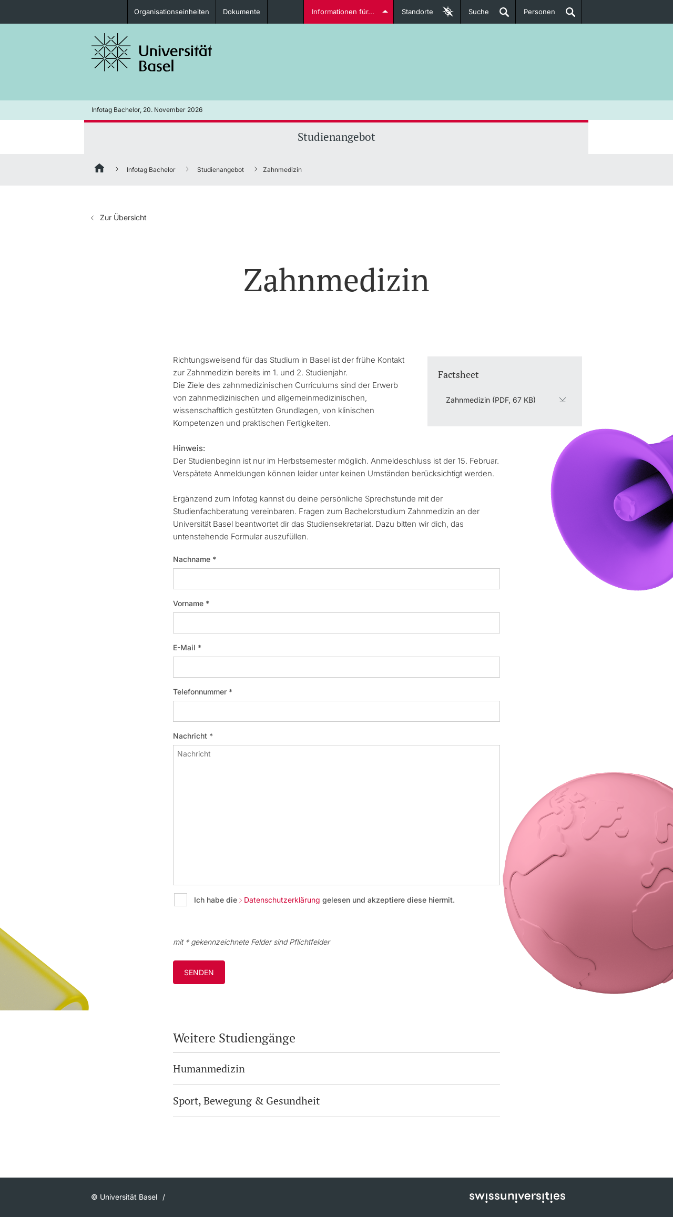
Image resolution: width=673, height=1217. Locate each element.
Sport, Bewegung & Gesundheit (246, 1100)
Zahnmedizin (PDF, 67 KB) (491, 399)
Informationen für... (343, 11)
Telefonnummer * (202, 692)
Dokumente (241, 11)
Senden (199, 972)
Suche (475, 15)
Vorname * (191, 603)
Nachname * (194, 559)
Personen (535, 15)
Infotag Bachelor (151, 169)
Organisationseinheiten (171, 11)
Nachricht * (193, 736)
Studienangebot (336, 136)
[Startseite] (99, 169)
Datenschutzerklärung (282, 900)
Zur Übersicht (123, 217)
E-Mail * (187, 647)
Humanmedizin (209, 1068)
